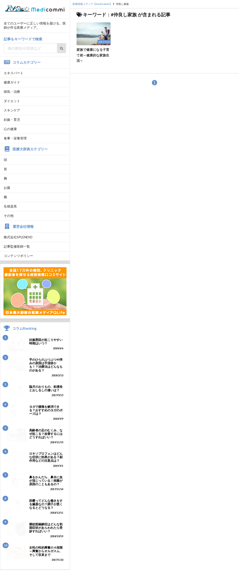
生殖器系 (10, 206)
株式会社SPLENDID (18, 237)
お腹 (7, 188)
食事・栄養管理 (15, 138)
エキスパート (13, 73)
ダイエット (12, 101)
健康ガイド (12, 82)
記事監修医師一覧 (17, 246)
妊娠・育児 (12, 119)
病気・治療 (12, 91)
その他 (9, 216)
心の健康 (10, 129)
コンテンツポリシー (18, 256)
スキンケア (12, 110)
